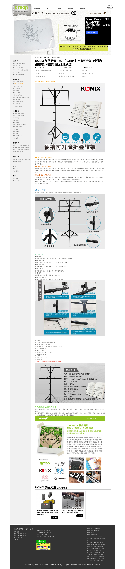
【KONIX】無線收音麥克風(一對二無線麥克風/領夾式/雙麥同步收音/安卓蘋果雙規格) (47, 512)
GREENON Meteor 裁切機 (21, 149)
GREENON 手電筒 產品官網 (95, 542)
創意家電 (16, 79)
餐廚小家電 (17, 99)
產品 (48, 8)
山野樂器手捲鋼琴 (19, 86)
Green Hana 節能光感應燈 (21, 97)
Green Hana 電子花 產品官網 (95, 548)
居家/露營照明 (18, 127)
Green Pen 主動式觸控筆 (21, 70)
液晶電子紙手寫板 (19, 74)
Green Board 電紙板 (20, 63)
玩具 (14, 166)
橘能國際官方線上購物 (93, 528)
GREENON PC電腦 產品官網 (95, 552)
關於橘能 (37, 8)
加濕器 (16, 133)
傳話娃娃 (16, 171)
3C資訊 (15, 61)
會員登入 (110, 5)
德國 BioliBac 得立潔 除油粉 (22, 159)
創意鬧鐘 (16, 120)
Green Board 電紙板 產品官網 (96, 544)
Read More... (91, 32)
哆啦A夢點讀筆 (18, 106)
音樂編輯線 (17, 104)
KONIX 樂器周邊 (18, 84)
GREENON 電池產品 (20, 115)
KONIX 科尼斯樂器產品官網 (95, 560)
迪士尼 (16, 169)
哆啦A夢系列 (17, 161)
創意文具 (16, 143)
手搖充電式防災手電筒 (20, 124)
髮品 (14, 176)
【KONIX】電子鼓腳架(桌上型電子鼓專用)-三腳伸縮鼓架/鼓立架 (72, 512)
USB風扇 (16, 118)
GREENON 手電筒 (19, 113)
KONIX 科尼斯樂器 (19, 81)
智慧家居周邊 (18, 95)
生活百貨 (16, 111)
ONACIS (16, 180)
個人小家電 (17, 93)
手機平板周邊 (18, 72)
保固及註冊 (109, 8)
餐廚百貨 (16, 129)
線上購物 (82, 8)
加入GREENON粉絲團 (43, 530)
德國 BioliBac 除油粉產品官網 (95, 558)
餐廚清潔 (16, 157)
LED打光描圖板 (18, 152)
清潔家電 (16, 90)
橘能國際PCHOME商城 (93, 530)
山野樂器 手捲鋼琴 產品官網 (95, 554)
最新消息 (71, 8)
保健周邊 (16, 131)
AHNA (16, 178)
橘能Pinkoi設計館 (92, 534)
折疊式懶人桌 (18, 136)
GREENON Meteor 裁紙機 (21, 147)
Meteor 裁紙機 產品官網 (94, 550)
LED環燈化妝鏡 (18, 101)
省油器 (16, 138)
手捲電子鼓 (17, 88)
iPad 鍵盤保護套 (18, 68)
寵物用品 (16, 122)
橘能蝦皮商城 (91, 532)
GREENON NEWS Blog (43, 532)
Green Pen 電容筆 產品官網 (95, 546)
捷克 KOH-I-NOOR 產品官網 (95, 556)
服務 (59, 8)
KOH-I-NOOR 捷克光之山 (21, 145)
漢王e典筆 (17, 65)
